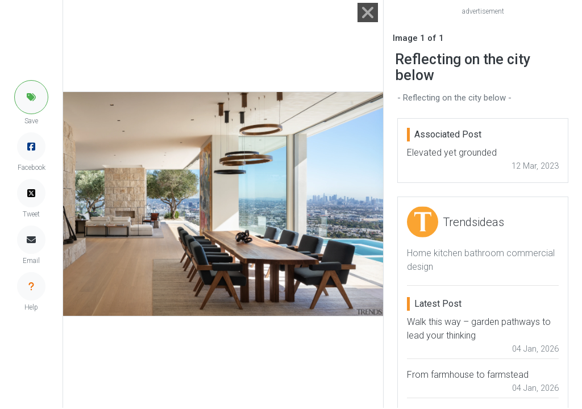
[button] (31, 97)
